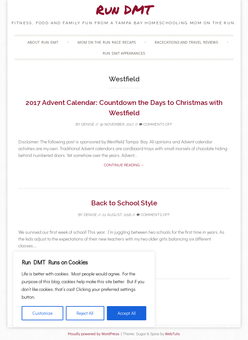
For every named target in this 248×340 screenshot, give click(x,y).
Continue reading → (124, 165)
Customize (42, 313)
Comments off (155, 124)
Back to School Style (124, 203)
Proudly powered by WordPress (93, 333)
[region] (84, 289)
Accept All (127, 313)
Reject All (85, 313)
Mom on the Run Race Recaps (107, 42)
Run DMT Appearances (124, 53)
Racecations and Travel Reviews (186, 42)
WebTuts (172, 333)
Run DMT (124, 9)
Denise (87, 124)
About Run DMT (42, 42)
